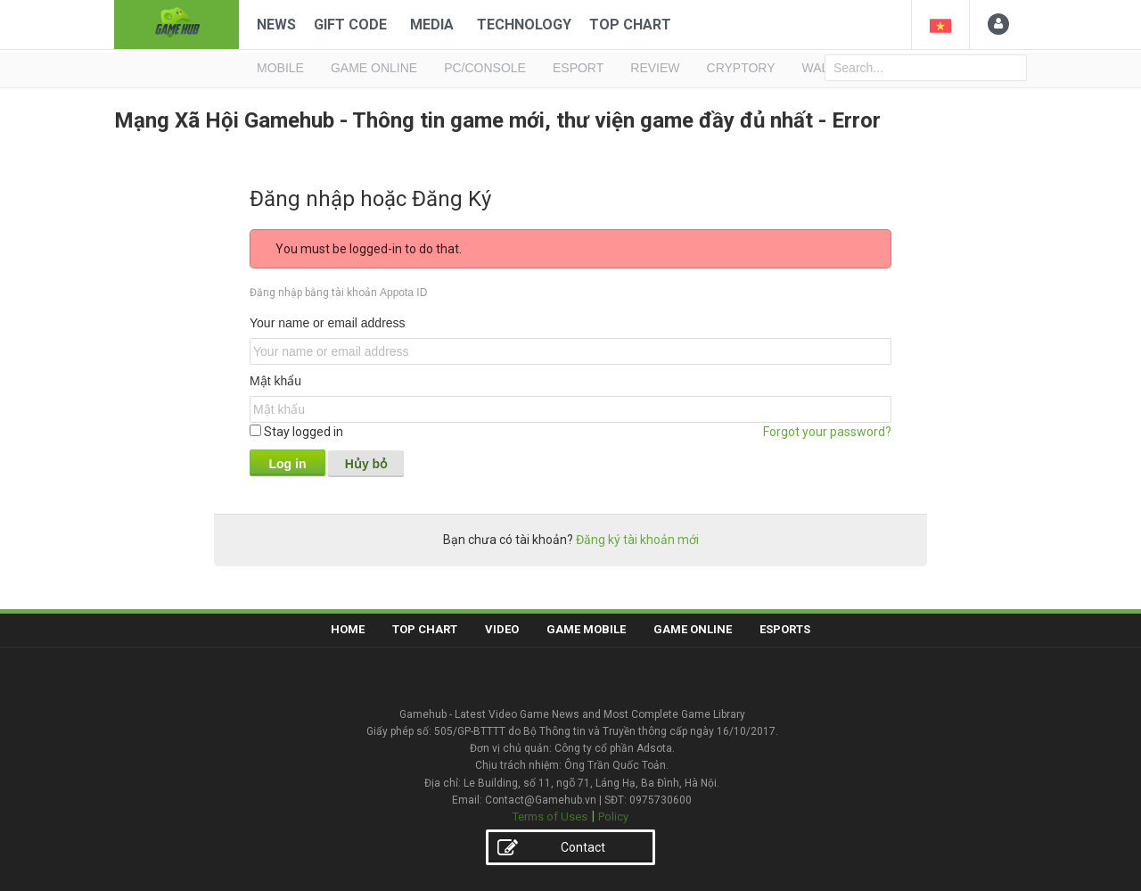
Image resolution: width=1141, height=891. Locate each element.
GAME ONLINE (374, 68)
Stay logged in (296, 432)
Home (348, 629)
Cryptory (741, 68)
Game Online (692, 629)
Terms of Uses (550, 816)
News (276, 24)
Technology (524, 24)
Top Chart (630, 24)
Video (502, 629)
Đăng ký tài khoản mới (637, 539)
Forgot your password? (827, 432)
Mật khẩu (275, 381)
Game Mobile (586, 629)
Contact (551, 848)
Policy (613, 816)
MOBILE (280, 68)
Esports (784, 629)
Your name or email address (328, 323)
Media (432, 24)
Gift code (350, 24)
